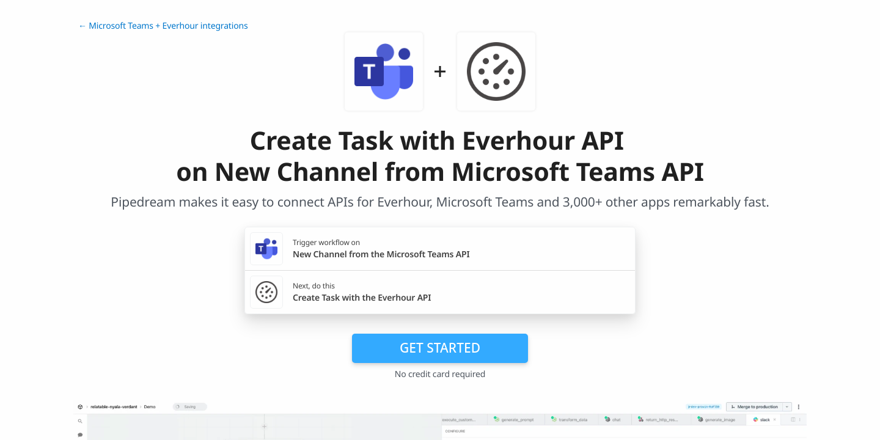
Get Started (440, 347)
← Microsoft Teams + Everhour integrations (163, 26)
